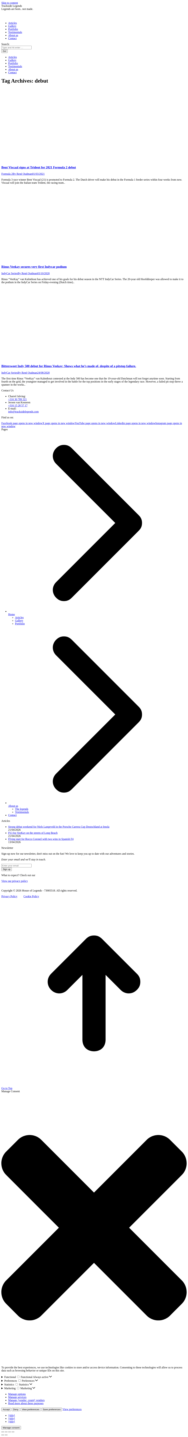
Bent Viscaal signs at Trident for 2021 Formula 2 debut (38, 167)
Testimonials (22, 812)
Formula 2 (7, 173)
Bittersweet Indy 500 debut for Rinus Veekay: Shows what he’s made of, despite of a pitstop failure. (68, 366)
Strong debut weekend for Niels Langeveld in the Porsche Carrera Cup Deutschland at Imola (58, 826)
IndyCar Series (9, 273)
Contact (12, 815)
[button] (94, 1228)
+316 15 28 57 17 (17, 405)
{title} (11, 1415)
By (22, 173)
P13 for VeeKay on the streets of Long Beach (32, 832)
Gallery (19, 620)
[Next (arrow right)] (6, 1434)
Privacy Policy (9, 896)
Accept (6, 1409)
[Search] (16, 47)
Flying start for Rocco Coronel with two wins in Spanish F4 (41, 839)
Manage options (17, 1394)
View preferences (30, 1409)
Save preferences (52, 1409)
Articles (19, 617)
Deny (15, 1409)
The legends (21, 809)
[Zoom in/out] (13, 1431)
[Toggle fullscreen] (9, 1431)
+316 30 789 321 (17, 399)
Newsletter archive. (46, 875)
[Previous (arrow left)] (2, 1434)
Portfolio (20, 623)
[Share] (6, 1431)
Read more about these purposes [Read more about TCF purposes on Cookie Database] (26, 1403)
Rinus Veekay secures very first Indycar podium (34, 266)
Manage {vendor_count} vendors (26, 1400)
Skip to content (9, 2)
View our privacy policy (14, 881)
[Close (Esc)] (2, 1431)
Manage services (17, 1397)
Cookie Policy (31, 896)
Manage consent (11, 1427)
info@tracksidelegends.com (23, 411)
